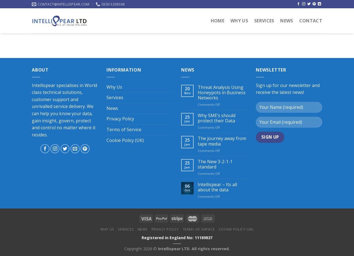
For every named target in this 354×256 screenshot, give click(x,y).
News (286, 21)
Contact (310, 21)
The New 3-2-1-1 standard (215, 164)
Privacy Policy (120, 119)
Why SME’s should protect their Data (216, 118)
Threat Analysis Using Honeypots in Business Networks (222, 93)
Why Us (239, 21)
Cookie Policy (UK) (125, 140)
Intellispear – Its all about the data (217, 187)
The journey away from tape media (222, 141)
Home (217, 21)
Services (264, 21)
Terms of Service (123, 129)
